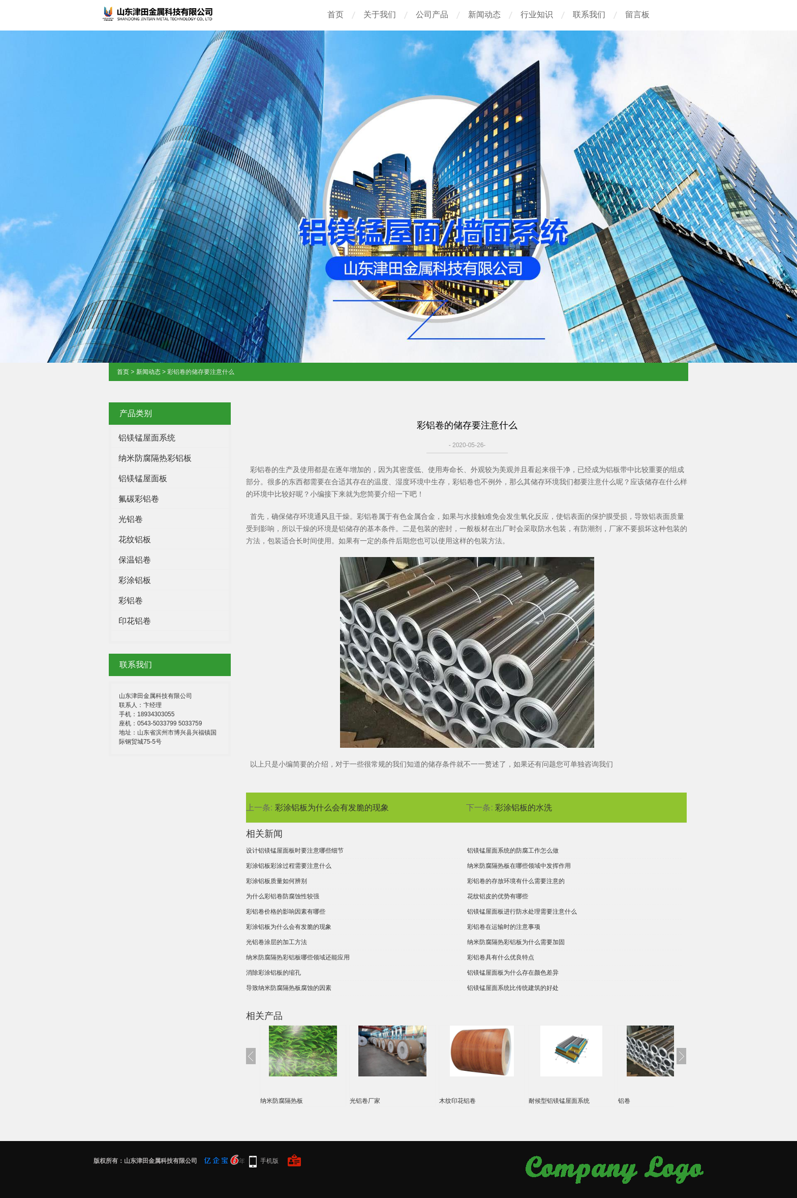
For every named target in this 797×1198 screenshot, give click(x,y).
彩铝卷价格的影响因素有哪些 (285, 911)
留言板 (637, 14)
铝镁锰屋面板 (142, 478)
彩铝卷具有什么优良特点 (500, 957)
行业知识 (536, 14)
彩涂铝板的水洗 (523, 807)
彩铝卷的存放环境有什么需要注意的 (516, 881)
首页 (335, 14)
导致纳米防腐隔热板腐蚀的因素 (288, 987)
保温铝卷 (134, 560)
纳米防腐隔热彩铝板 (155, 458)
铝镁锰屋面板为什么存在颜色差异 (513, 972)
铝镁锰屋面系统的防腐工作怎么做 (513, 850)
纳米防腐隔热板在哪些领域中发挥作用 (519, 865)
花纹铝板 (134, 539)
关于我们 (379, 14)
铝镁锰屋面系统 (146, 437)
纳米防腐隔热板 (281, 1100)
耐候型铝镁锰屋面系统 (559, 1100)
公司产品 (432, 14)
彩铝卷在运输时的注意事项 (503, 926)
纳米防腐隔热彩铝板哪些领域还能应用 (298, 957)
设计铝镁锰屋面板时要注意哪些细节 (295, 850)
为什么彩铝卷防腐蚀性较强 (282, 896)
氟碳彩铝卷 (138, 498)
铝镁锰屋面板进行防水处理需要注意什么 (522, 911)
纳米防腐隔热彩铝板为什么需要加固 (516, 942)
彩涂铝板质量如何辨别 (276, 881)
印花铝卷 (134, 621)
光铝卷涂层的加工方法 (276, 942)
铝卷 (624, 1100)
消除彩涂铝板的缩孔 (273, 972)
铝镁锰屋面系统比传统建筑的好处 (513, 987)
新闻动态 (484, 14)
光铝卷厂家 (365, 1100)
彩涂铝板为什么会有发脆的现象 (332, 807)
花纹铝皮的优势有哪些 (497, 896)
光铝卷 (130, 519)
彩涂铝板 (134, 580)
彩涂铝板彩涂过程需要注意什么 (288, 865)
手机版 (269, 1160)
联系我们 (589, 14)
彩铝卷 (130, 600)
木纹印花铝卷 (457, 1100)
